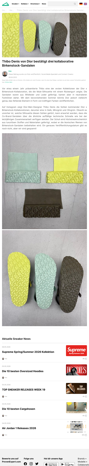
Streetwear (34, 4)
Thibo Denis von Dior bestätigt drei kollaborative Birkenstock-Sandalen (51, 10)
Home (5, 10)
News (44, 4)
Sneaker (15, 4)
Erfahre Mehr (8, 82)
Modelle (81, 461)
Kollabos (24, 4)
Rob (10, 71)
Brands (81, 458)
